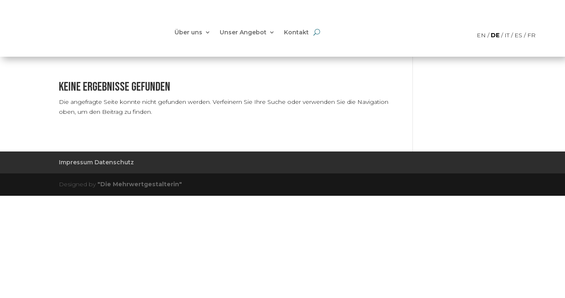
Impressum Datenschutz (96, 162)
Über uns (188, 32)
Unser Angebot (243, 32)
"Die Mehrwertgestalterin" (139, 184)
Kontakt (296, 32)
